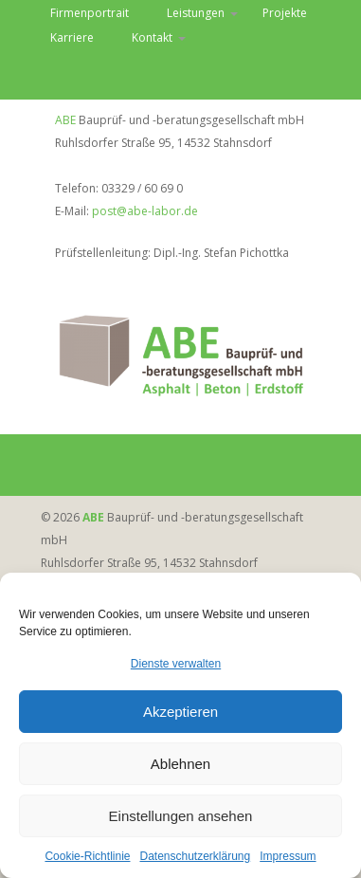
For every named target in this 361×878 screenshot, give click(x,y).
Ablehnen (180, 765)
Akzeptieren (180, 712)
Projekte (284, 13)
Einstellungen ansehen (181, 817)
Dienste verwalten (176, 664)
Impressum (288, 857)
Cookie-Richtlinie (87, 857)
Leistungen (196, 13)
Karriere (72, 37)
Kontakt (152, 37)
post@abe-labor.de (145, 211)
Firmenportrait (89, 13)
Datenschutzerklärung (194, 857)
